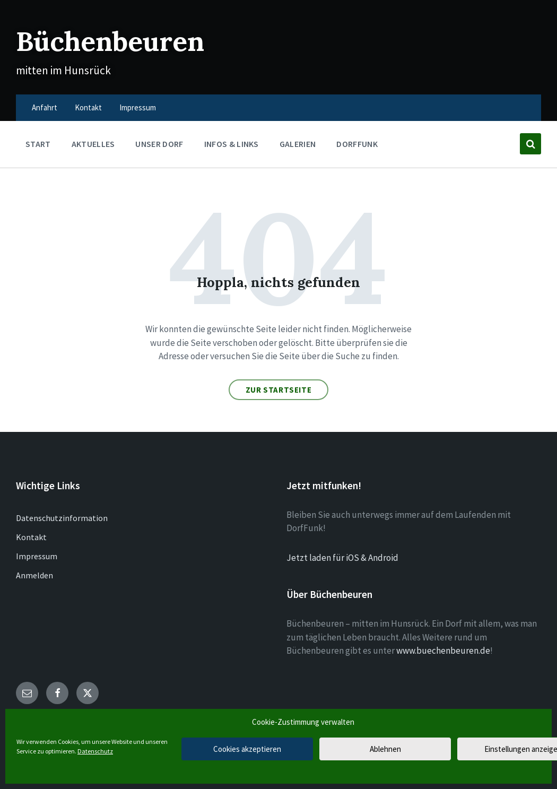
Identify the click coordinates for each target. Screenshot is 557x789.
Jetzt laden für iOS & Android (342, 557)
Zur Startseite (278, 390)
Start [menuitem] (38, 143)
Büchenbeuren (110, 41)
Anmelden (34, 575)
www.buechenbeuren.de (443, 650)
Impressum (36, 556)
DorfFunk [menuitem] (357, 143)
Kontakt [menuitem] (88, 107)
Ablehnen (385, 749)
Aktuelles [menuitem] (93, 143)
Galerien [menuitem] (298, 143)
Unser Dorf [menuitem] (159, 143)
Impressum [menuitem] (137, 107)
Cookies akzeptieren (247, 749)
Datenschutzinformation (62, 518)
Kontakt (31, 537)
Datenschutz (95, 751)
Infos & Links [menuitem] (231, 143)
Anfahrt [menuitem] (44, 107)
